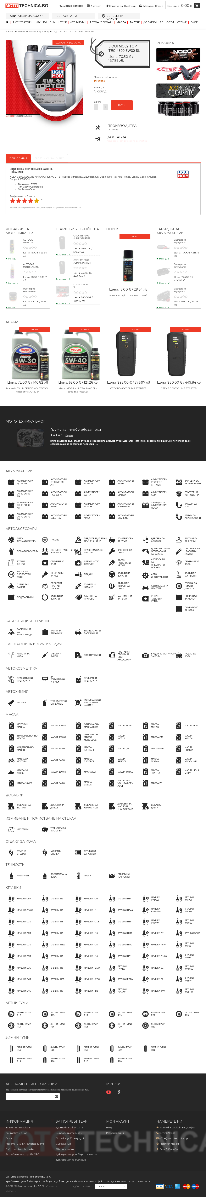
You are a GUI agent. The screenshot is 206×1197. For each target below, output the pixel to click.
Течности (167, 22)
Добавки (150, 22)
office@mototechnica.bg (174, 1138)
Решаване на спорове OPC (22, 1154)
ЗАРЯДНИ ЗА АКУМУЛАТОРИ (170, 231)
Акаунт (95, 5)
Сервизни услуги (115, 17)
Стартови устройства (77, 229)
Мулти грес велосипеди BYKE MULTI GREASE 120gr (31, 292)
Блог (193, 22)
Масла (121, 22)
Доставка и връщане (70, 1127)
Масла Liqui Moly (39, 31)
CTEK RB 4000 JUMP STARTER (81, 237)
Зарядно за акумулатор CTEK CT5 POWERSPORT (182, 292)
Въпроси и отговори (69, 1133)
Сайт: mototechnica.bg (20, 1149)
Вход (109, 1127)
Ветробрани (66, 15)
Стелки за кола (21, 841)
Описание (18, 158)
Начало (10, 31)
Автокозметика (21, 668)
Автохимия (17, 692)
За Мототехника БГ (19, 1127)
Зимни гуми (58, 22)
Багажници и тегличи (27, 621)
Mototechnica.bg (169, 1143)
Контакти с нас (16, 1133)
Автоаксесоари (101, 22)
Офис (9, 1138)
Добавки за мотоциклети (19, 231)
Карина (69, 435)
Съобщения (63, 1143)
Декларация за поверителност (76, 1154)
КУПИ (121, 105)
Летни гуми (78, 22)
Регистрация (115, 1133)
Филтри (134, 22)
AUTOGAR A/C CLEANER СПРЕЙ (128, 295)
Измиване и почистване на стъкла (41, 818)
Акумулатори (22, 22)
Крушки (41, 22)
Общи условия (65, 1149)
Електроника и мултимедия (34, 644)
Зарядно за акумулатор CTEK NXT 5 (180, 242)
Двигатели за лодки (27, 15)
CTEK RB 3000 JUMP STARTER (81, 261)
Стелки (182, 22)
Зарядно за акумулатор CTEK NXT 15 (181, 267)
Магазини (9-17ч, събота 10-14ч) (25, 1143)
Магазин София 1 (152, 5)
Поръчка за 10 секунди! (121, 5)
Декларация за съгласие (71, 1159)
